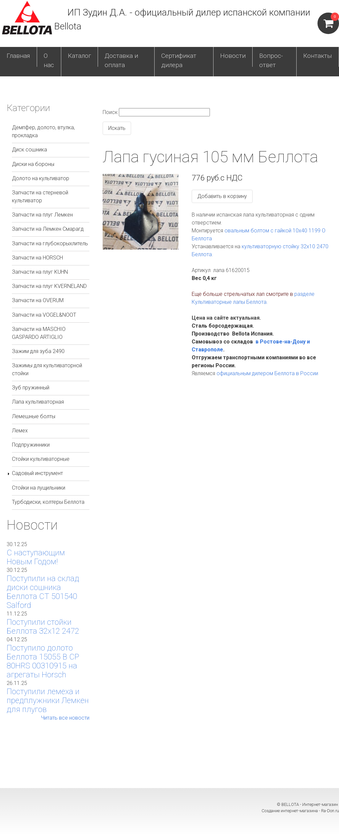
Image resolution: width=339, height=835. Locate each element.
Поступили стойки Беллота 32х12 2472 (43, 626)
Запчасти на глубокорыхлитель (50, 243)
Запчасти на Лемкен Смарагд (48, 229)
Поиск (110, 112)
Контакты (317, 56)
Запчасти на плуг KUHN (40, 272)
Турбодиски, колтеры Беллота (48, 502)
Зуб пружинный (30, 387)
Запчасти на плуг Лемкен (42, 215)
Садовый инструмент (37, 473)
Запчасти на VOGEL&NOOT (44, 315)
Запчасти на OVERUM (38, 300)
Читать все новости (65, 718)
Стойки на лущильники (38, 488)
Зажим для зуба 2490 (38, 351)
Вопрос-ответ (271, 60)
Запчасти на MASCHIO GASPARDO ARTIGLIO (39, 333)
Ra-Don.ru (330, 810)
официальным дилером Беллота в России (267, 373)
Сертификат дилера (178, 60)
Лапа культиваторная (38, 402)
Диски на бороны (33, 164)
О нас (49, 60)
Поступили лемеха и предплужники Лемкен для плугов (48, 700)
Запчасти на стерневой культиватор (40, 196)
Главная (18, 56)
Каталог (79, 56)
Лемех (20, 430)
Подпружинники (31, 445)
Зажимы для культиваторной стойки (47, 369)
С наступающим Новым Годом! (36, 557)
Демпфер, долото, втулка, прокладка (43, 131)
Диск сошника (29, 149)
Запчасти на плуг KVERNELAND (49, 286)
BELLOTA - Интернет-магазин (310, 804)
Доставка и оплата (121, 60)
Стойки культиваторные (41, 459)
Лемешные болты (33, 416)
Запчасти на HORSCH (37, 258)
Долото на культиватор (40, 178)
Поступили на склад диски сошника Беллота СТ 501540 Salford (43, 592)
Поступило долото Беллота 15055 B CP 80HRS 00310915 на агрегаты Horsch (43, 661)
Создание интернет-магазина (290, 810)
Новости (233, 56)
